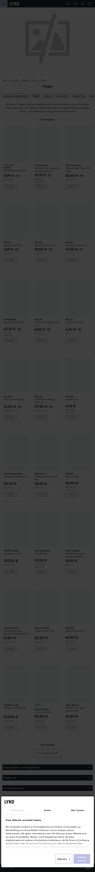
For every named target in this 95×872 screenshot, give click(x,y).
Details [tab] (47, 810)
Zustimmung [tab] (17, 810)
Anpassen (63, 859)
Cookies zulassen (82, 859)
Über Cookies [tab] (77, 810)
